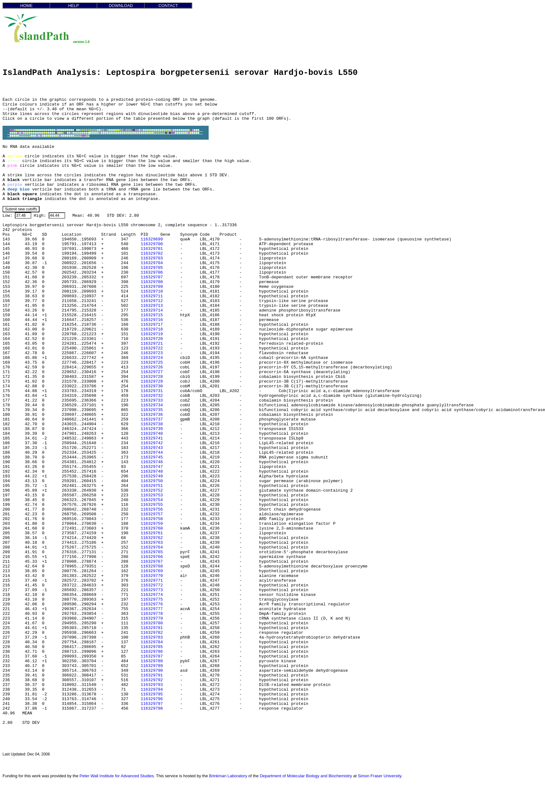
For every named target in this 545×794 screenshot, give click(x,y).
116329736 (152, 414)
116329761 (152, 533)
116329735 (152, 410)
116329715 (152, 315)
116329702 (152, 253)
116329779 (152, 618)
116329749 (152, 476)
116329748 (152, 471)
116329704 (152, 263)
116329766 (152, 557)
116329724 (152, 357)
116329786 (152, 651)
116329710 (152, 291)
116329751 (152, 485)
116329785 (152, 647)
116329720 (152, 338)
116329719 (152, 334)
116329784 (152, 642)
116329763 (152, 542)
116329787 (152, 656)
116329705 (152, 267)
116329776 (152, 604)
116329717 (152, 324)
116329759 (152, 523)
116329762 (152, 538)
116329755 (152, 504)
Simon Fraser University (379, 775)
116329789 (152, 666)
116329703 (152, 258)
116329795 (152, 694)
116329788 (152, 661)
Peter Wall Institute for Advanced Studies (117, 775)
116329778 (152, 613)
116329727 (152, 372)
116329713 (152, 305)
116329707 (152, 277)
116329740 (152, 433)
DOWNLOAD (121, 5)
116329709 (152, 286)
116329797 (152, 703)
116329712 (152, 301)
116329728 (152, 376)
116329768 (152, 566)
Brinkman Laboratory (228, 775)
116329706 (152, 272)
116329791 (152, 675)
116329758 (152, 519)
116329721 (152, 343)
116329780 (152, 623)
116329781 (152, 628)
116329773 (152, 590)
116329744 (152, 452)
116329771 (152, 580)
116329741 (152, 438)
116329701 (152, 248)
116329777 (152, 609)
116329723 (152, 353)
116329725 (152, 362)
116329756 (152, 509)
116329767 (152, 561)
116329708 (152, 282)
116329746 (152, 462)
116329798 (152, 708)
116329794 (152, 689)
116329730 (152, 386)
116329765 (152, 552)
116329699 (152, 239)
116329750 (152, 481)
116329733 (152, 400)
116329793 (152, 684)
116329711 (152, 296)
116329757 (152, 514)
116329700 (152, 244)
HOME (26, 5)
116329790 (152, 670)
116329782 (152, 632)
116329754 (152, 500)
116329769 (152, 571)
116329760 (152, 528)
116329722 (152, 348)
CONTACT (168, 5)
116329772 (152, 585)
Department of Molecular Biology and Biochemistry (306, 775)
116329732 (152, 395)
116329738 (152, 424)
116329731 (152, 391)
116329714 (152, 310)
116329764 (152, 547)
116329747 (152, 466)
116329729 (152, 381)
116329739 (152, 429)
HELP (73, 5)
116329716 (152, 320)
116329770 (152, 575)
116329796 (152, 699)
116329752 (152, 490)
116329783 (152, 637)
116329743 (152, 447)
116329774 (152, 594)
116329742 (152, 443)
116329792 (152, 680)
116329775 (152, 599)
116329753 (152, 495)
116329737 (152, 419)
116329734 (152, 405)
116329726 (152, 367)
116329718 (152, 329)
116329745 (152, 457)
